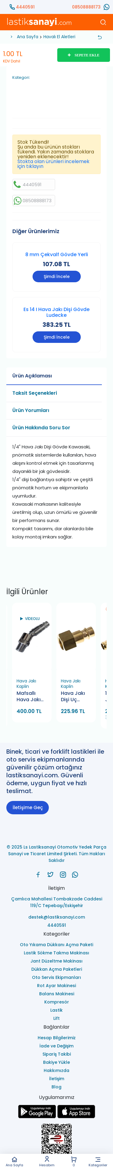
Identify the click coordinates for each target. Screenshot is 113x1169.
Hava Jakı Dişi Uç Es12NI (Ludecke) (73, 697)
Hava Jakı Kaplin (26, 683)
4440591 (25, 7)
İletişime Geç (28, 807)
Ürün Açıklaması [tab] (32, 375)
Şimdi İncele (57, 276)
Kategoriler (98, 1161)
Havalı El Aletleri (59, 37)
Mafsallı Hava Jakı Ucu (29, 697)
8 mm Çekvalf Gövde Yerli (56, 254)
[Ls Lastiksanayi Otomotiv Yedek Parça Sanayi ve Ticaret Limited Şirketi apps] (76, 1116)
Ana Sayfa (14, 1161)
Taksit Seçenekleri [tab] (34, 393)
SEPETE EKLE (83, 55)
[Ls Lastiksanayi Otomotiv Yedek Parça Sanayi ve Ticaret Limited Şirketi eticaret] (56, 1142)
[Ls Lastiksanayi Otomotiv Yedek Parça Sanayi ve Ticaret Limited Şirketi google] (37, 1116)
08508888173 (86, 7)
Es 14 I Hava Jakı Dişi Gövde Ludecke (56, 312)
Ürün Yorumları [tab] (30, 410)
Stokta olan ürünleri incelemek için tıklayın (53, 164)
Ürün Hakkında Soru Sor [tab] (41, 427)
